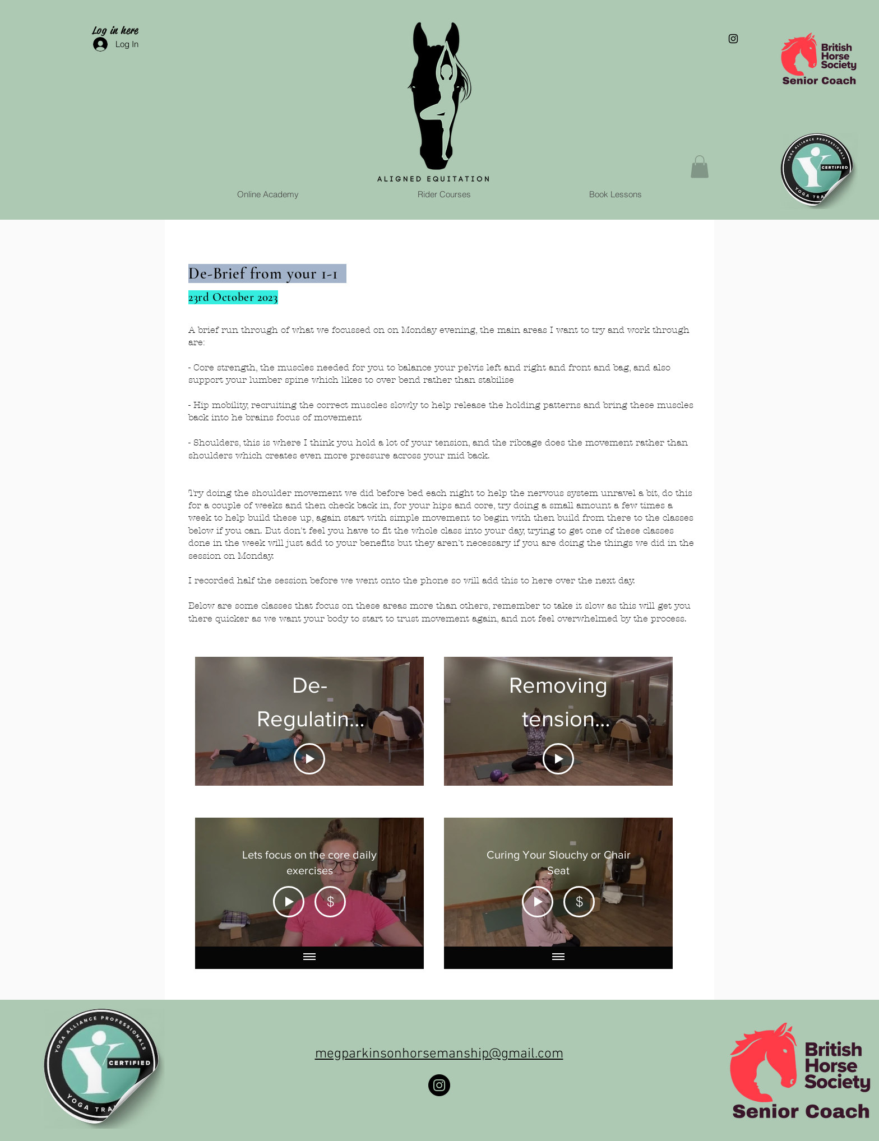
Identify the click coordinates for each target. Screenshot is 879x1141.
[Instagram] (439, 1085)
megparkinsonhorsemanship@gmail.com (439, 1054)
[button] (699, 166)
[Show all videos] (309, 957)
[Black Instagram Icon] (733, 39)
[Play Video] (309, 758)
